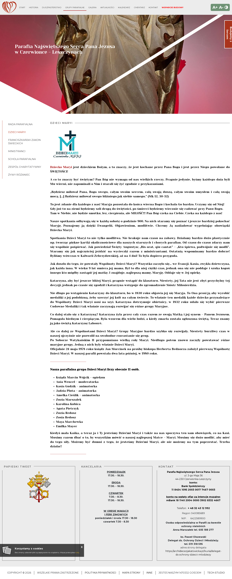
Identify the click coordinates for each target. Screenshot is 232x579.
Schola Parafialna (22, 159)
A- (221, 7)
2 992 (202, 508)
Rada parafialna (20, 124)
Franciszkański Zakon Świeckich (24, 141)
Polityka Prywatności (100, 572)
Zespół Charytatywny (24, 166)
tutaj (77, 552)
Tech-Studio (216, 572)
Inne (149, 572)
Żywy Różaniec (19, 174)
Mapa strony (131, 572)
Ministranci (16, 151)
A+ (215, 7)
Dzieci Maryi (17, 132)
